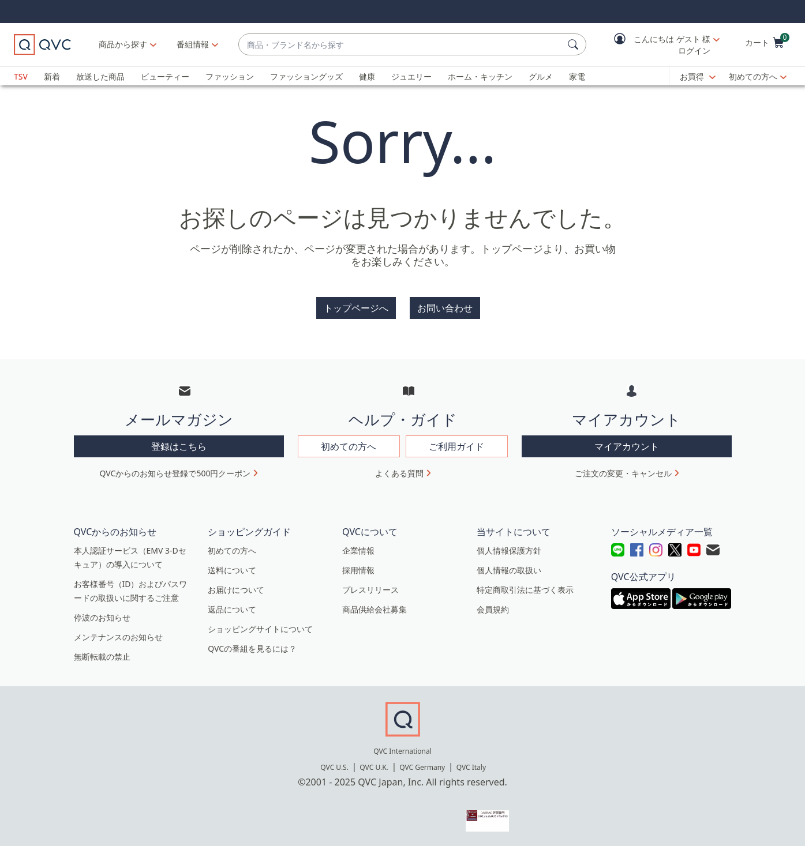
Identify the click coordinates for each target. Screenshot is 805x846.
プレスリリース (370, 589)
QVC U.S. (334, 767)
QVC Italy (471, 767)
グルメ (541, 76)
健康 (367, 76)
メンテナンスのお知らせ (118, 636)
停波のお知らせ (102, 617)
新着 (52, 76)
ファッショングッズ (306, 76)
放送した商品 (100, 76)
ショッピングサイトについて (260, 628)
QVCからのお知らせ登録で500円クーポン (175, 473)
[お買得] (697, 76)
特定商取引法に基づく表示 (525, 589)
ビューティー (165, 76)
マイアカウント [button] (626, 446)
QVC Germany (422, 767)
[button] (658, 45)
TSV (21, 76)
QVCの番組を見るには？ (252, 648)
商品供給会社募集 (374, 609)
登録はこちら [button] (179, 446)
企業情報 (358, 550)
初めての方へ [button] (348, 446)
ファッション (229, 76)
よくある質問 (399, 473)
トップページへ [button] (356, 308)
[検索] (575, 44)
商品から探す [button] (123, 44)
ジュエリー (411, 76)
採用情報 (358, 570)
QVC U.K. (374, 767)
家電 (577, 76)
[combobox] (401, 44)
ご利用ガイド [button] (456, 446)
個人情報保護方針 (509, 550)
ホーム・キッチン (480, 76)
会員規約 (493, 609)
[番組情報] (193, 44)
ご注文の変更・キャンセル (623, 473)
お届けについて (236, 589)
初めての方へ (753, 76)
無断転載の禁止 (102, 656)
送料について (232, 570)
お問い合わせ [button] (445, 308)
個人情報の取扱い (509, 570)
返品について (232, 609)
